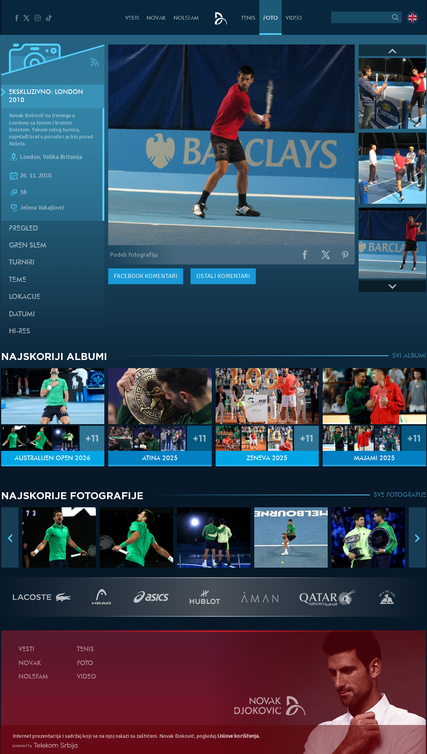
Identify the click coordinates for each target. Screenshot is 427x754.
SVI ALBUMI (409, 356)
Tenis (248, 18)
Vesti (132, 18)
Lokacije (24, 297)
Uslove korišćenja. (239, 736)
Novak (156, 18)
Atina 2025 (160, 458)
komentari (145, 276)
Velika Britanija (62, 157)
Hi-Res (19, 331)
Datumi (22, 314)
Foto (270, 18)
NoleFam (186, 18)
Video (294, 18)
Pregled (23, 228)
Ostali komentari (223, 276)
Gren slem (27, 245)
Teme (17, 280)
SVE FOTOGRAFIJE (400, 495)
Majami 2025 (374, 458)
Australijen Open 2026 (52, 458)
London (30, 157)
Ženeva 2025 (267, 458)
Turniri (21, 262)
